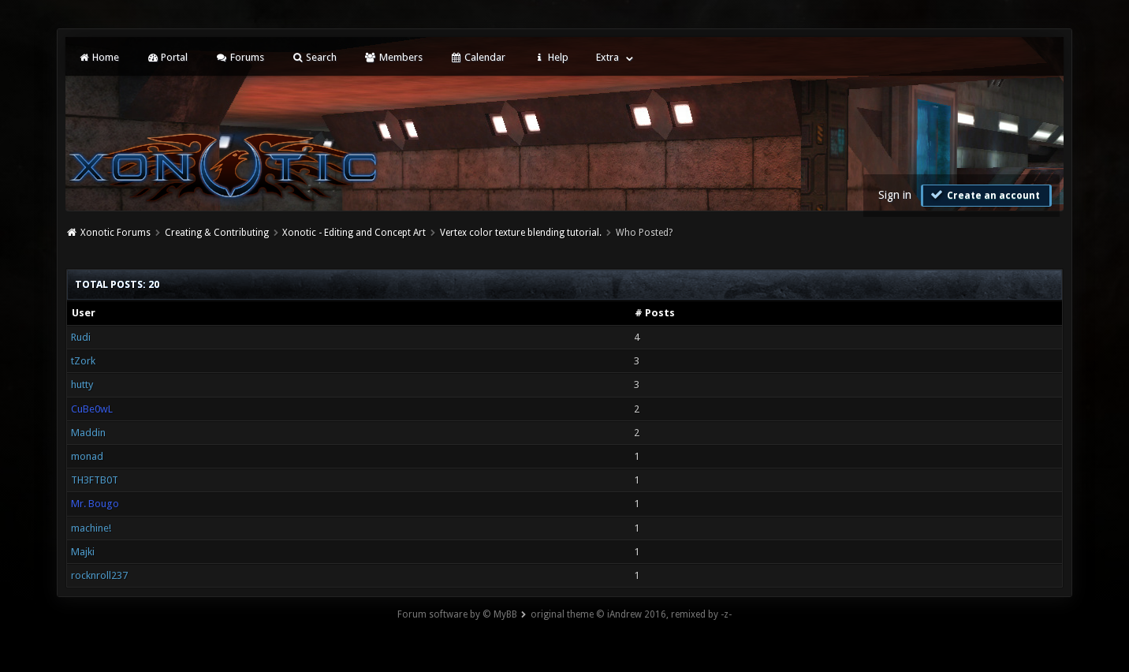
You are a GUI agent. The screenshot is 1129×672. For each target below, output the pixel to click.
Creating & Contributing (217, 232)
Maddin (88, 433)
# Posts (655, 313)
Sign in (894, 195)
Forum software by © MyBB (457, 614)
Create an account (985, 195)
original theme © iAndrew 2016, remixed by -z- (631, 614)
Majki (83, 552)
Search (314, 57)
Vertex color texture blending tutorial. (521, 232)
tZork (83, 361)
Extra (607, 57)
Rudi (81, 337)
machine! (91, 528)
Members (393, 57)
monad (87, 456)
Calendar (477, 57)
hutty (82, 384)
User (83, 313)
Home (98, 57)
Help (550, 57)
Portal (167, 57)
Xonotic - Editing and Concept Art (354, 232)
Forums (239, 57)
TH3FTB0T (94, 480)
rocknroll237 (99, 575)
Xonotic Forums (115, 232)
